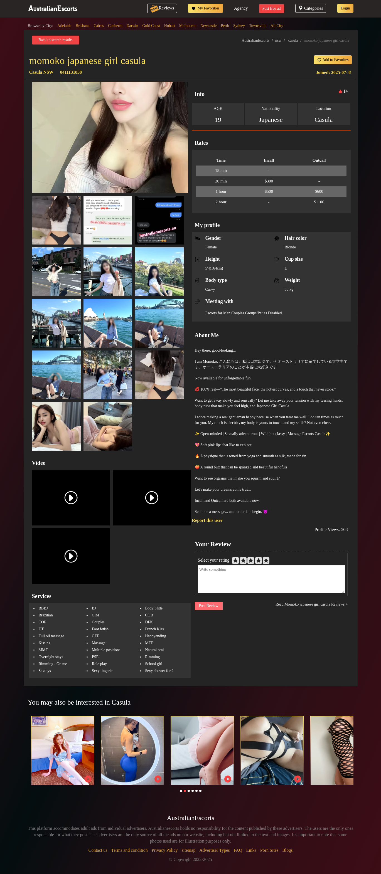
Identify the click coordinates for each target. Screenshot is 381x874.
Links (251, 850)
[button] (181, 791)
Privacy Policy (165, 850)
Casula (323, 119)
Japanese (270, 119)
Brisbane (83, 26)
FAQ (238, 850)
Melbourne (187, 26)
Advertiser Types (214, 850)
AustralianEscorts (255, 40)
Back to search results (55, 40)
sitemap (189, 850)
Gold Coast (151, 26)
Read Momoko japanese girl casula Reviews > (312, 604)
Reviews (162, 8)
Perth (225, 26)
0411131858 (71, 72)
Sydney (239, 26)
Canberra (115, 26)
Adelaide (64, 26)
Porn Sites (269, 850)
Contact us (97, 850)
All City (277, 26)
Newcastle (208, 26)
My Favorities (205, 8)
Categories (310, 8)
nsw (278, 40)
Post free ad (271, 8)
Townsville (257, 26)
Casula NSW (41, 72)
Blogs (287, 850)
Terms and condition (129, 850)
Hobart (169, 26)
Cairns (99, 26)
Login (345, 8)
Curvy (210, 289)
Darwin (132, 26)
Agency (241, 8)
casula (293, 40)
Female (211, 247)
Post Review (208, 606)
